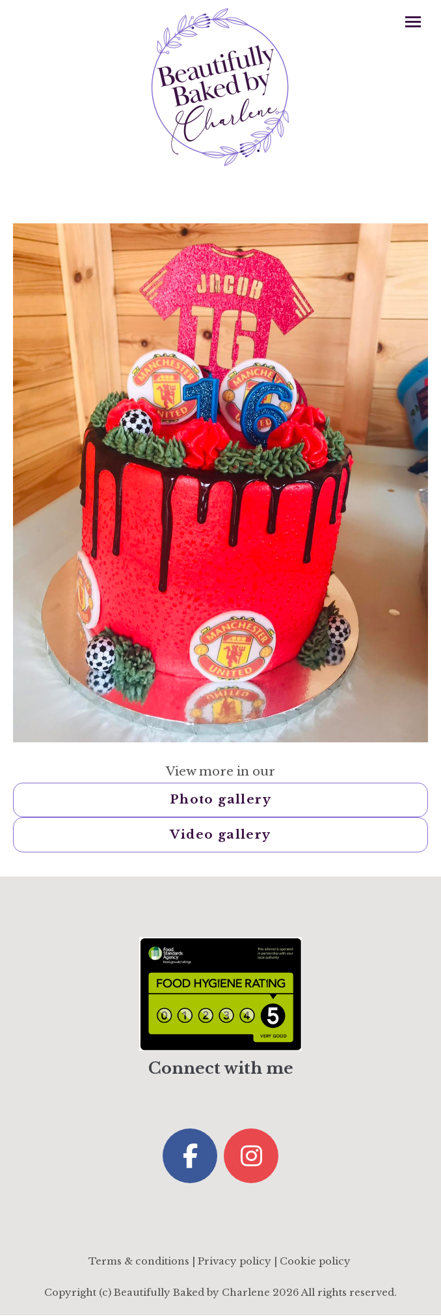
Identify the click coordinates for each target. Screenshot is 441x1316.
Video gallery (220, 834)
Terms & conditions (138, 1261)
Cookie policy (315, 1261)
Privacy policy (234, 1261)
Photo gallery (220, 799)
